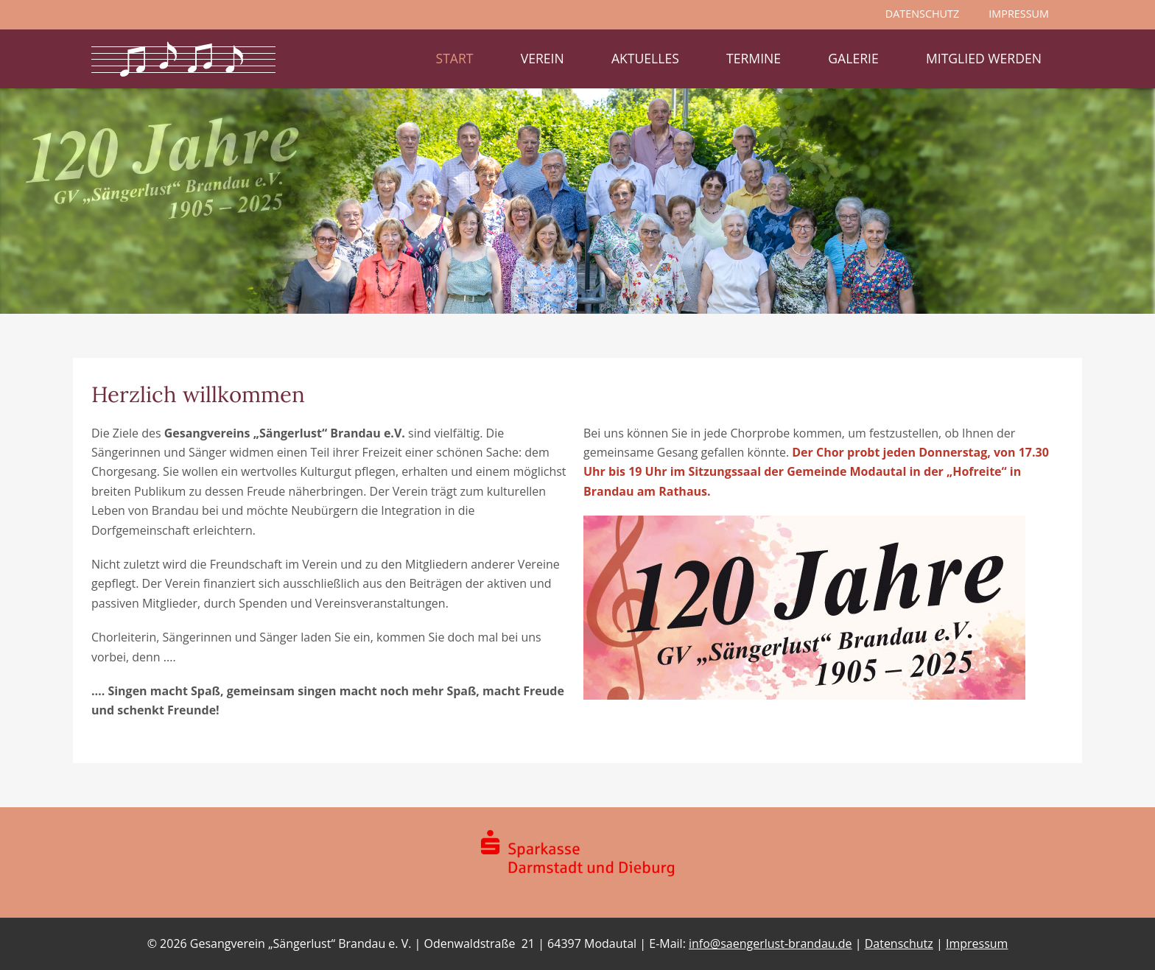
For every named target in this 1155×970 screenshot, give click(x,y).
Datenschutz (899, 943)
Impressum (977, 943)
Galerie (853, 58)
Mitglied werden (984, 58)
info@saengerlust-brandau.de (770, 943)
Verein (542, 58)
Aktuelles (645, 58)
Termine (753, 58)
